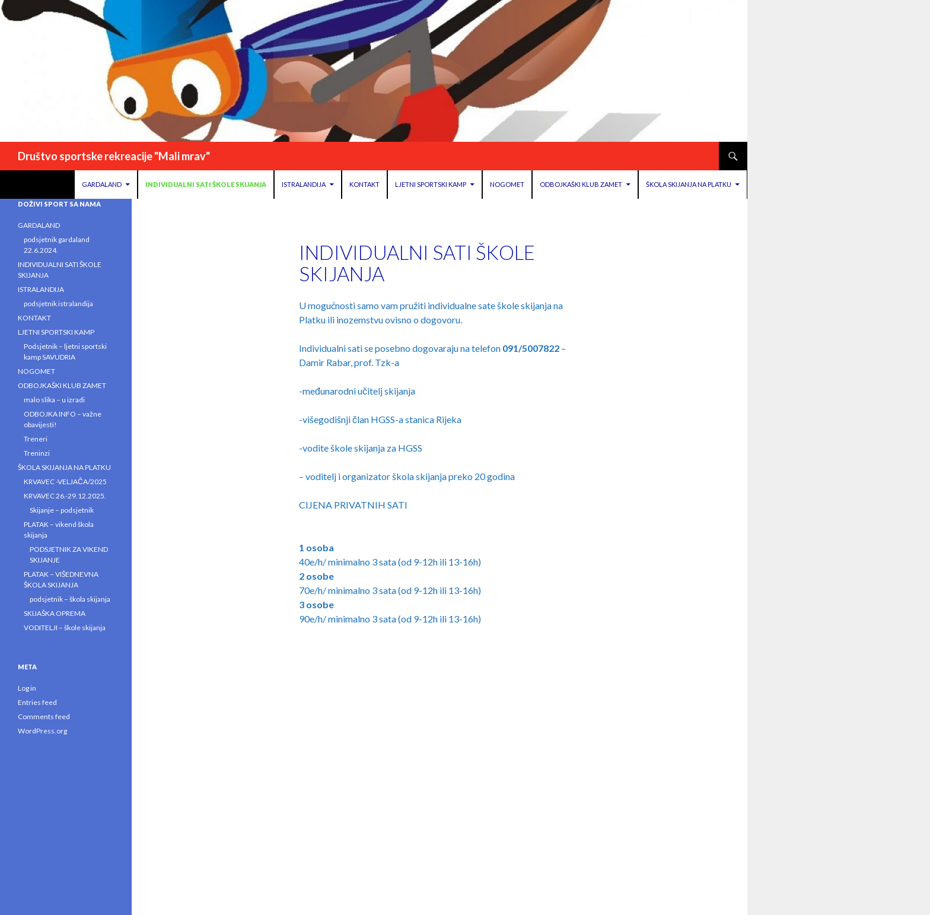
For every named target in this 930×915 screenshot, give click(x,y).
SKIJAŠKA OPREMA (54, 613)
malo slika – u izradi (54, 399)
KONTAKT (364, 184)
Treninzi (37, 453)
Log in (27, 688)
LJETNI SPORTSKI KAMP (430, 184)
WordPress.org (42, 730)
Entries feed (37, 702)
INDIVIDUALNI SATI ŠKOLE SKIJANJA (205, 184)
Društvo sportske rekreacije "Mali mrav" (114, 156)
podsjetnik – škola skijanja (70, 599)
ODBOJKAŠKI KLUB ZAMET (581, 184)
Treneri (35, 438)
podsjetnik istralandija (58, 303)
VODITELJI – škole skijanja (65, 627)
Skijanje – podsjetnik (62, 510)
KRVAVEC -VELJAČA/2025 (65, 481)
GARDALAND (102, 184)
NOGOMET (507, 184)
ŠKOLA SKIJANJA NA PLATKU (688, 184)
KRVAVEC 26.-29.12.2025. (65, 495)
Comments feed (44, 716)
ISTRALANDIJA (304, 184)
